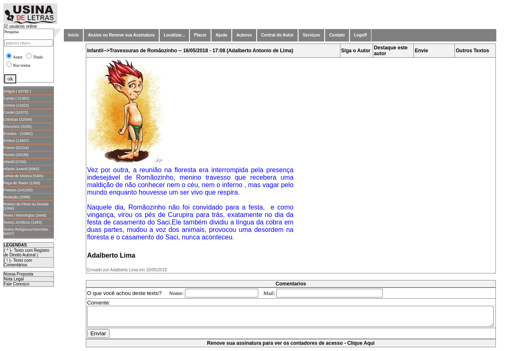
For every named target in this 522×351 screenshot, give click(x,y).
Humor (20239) (16, 155)
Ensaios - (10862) (18, 134)
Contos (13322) (16, 105)
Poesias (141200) (18, 190)
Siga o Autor (357, 51)
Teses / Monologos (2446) (24, 215)
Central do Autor (277, 35)
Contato (337, 35)
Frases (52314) (16, 148)
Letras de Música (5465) (23, 176)
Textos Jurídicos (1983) (22, 222)
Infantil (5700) (14, 162)
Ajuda (221, 35)
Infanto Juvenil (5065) (21, 169)
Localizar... (174, 35)
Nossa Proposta (18, 274)
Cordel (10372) (15, 112)
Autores (244, 35)
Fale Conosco (16, 284)
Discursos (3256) (17, 126)
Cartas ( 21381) (16, 98)
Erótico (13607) (16, 141)
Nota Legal (14, 279)
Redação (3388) (16, 197)
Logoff (360, 35)
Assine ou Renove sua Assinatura (121, 35)
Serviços (311, 35)
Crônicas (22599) (17, 119)
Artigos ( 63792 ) (17, 91)
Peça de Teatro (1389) (21, 183)
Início (73, 35)
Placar (200, 35)
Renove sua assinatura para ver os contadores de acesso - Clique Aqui (292, 347)
